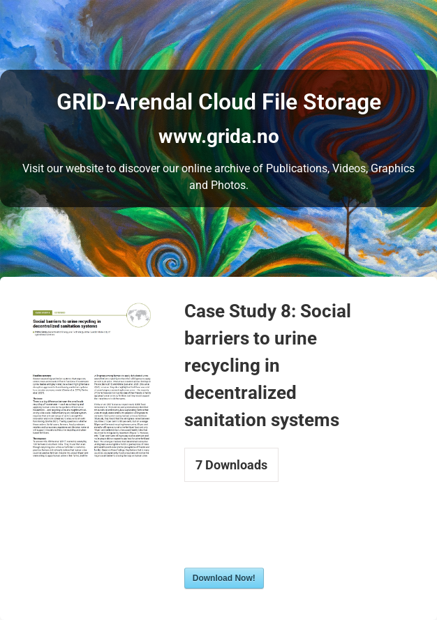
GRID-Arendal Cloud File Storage (219, 102)
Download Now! (224, 578)
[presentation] (290, 533)
